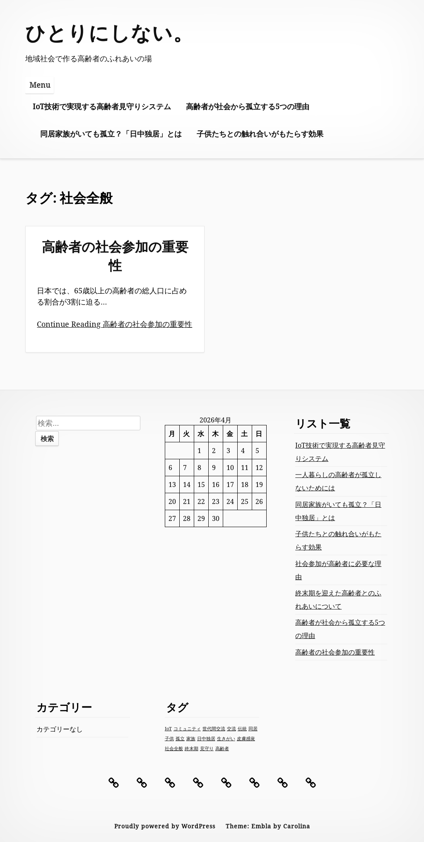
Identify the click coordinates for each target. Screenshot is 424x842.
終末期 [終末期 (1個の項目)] (191, 748)
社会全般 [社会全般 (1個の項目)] (174, 748)
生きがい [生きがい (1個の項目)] (226, 738)
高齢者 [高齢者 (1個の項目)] (222, 748)
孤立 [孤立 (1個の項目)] (180, 738)
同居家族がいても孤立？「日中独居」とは (111, 134)
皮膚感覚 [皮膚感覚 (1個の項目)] (246, 738)
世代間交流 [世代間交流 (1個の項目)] (213, 729)
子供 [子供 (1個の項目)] (169, 738)
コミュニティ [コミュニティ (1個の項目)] (187, 729)
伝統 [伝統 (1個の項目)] (242, 729)
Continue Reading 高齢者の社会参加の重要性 (114, 324)
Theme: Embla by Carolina (268, 826)
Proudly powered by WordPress (164, 826)
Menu (39, 85)
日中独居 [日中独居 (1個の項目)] (206, 738)
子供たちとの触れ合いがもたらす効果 (260, 134)
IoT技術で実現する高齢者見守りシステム (102, 106)
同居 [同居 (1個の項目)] (253, 729)
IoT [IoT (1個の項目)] (168, 729)
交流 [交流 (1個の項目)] (231, 729)
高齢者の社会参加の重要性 (115, 255)
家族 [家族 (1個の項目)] (190, 738)
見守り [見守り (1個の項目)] (207, 748)
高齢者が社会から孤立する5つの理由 (247, 106)
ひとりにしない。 (109, 32)
